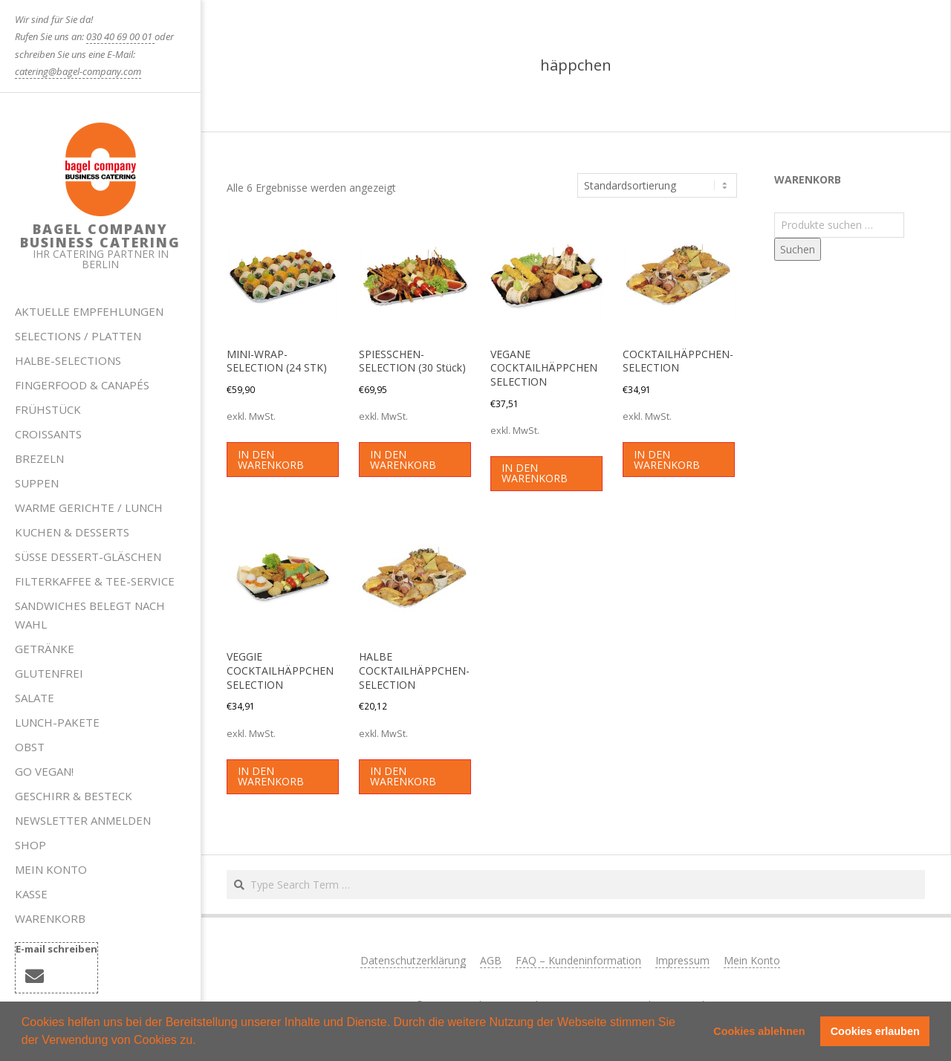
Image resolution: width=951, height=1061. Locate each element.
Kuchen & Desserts (72, 532)
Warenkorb (50, 918)
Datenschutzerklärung (413, 960)
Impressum (682, 960)
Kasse (31, 893)
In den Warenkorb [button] (271, 459)
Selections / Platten (78, 335)
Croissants (48, 433)
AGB (491, 960)
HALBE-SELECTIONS (68, 360)
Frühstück (48, 409)
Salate (34, 697)
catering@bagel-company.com (78, 71)
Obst (30, 746)
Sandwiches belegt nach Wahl (90, 615)
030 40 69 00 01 (120, 36)
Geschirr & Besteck (73, 795)
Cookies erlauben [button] (875, 1031)
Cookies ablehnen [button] (759, 1031)
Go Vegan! (44, 771)
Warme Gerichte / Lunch (89, 507)
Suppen (37, 483)
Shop (30, 844)
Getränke (44, 648)
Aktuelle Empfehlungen (89, 311)
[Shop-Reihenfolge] (657, 185)
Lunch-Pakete (57, 722)
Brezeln (39, 458)
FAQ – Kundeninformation (578, 960)
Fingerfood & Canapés (82, 384)
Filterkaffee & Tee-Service (95, 581)
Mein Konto (51, 869)
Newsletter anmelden (83, 820)
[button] (201, 1041)
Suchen (797, 249)
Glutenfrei (49, 673)
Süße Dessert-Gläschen (88, 556)
